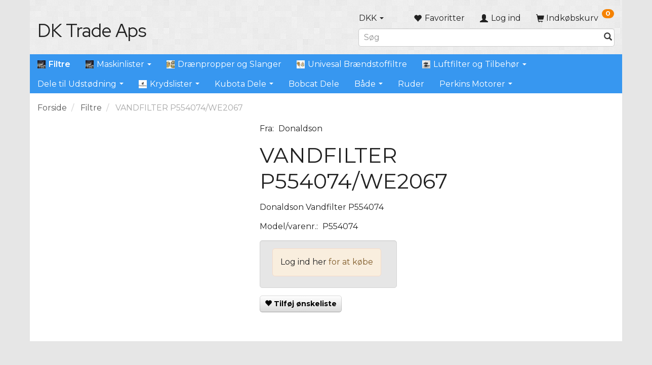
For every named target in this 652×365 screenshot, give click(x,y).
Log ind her (303, 262)
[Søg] (608, 37)
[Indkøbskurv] (575, 18)
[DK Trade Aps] (91, 30)
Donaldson (300, 128)
